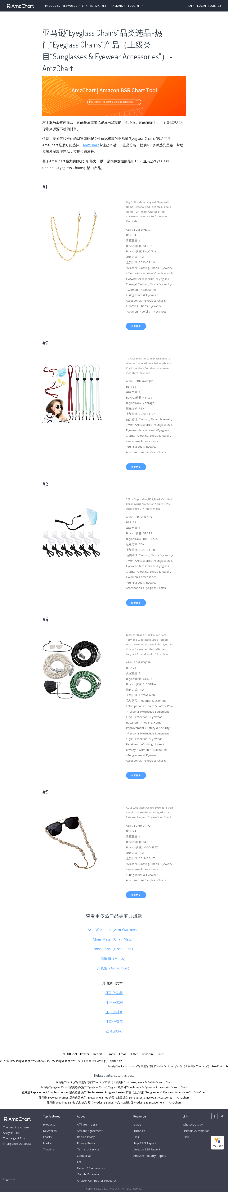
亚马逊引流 (114, 1021)
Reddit (97, 1054)
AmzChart (91, 145)
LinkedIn (147, 1054)
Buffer (134, 1054)
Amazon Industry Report (149, 1156)
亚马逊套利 (114, 1002)
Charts (87, 5)
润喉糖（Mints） (114, 958)
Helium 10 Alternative (91, 1168)
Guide (137, 1124)
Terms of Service (88, 1149)
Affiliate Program (88, 1124)
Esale (186, 1137)
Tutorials (139, 1131)
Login (201, 5)
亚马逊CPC (114, 1031)
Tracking (48, 1149)
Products (52, 5)
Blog (136, 1137)
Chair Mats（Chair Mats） (114, 939)
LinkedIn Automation (196, 1131)
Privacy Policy (86, 1143)
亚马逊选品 (114, 993)
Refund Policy (86, 1137)
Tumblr (110, 1054)
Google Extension (88, 1174)
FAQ (80, 1162)
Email (122, 1054)
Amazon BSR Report (146, 1149)
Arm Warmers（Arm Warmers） (114, 929)
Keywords (50, 1131)
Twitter (84, 1054)
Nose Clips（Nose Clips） (114, 948)
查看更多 (136, 326)
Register (214, 5)
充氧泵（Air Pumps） (114, 968)
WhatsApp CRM (193, 1124)
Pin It (160, 1054)
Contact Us (84, 1156)
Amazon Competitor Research (97, 1180)
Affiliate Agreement (90, 1131)
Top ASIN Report (144, 1143)
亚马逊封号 (114, 1012)
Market (101, 5)
